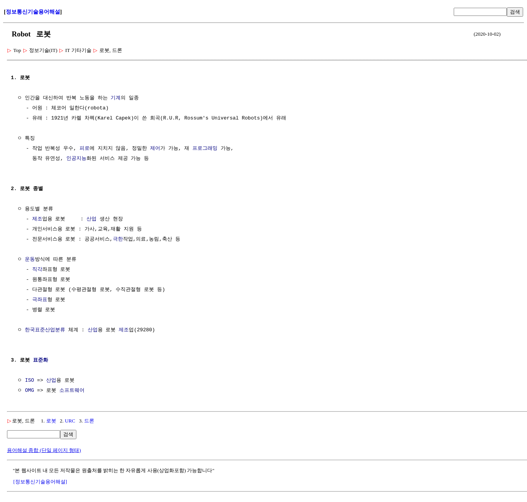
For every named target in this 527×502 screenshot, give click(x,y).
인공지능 (76, 158)
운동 (30, 259)
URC (70, 421)
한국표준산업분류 (45, 330)
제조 (37, 219)
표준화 (40, 360)
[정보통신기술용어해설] (40, 482)
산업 (91, 219)
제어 (155, 148)
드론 (89, 421)
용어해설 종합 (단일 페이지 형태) (44, 450)
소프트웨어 (72, 390)
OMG (29, 390)
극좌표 (39, 299)
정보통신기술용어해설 (33, 12)
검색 (515, 12)
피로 (84, 148)
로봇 (51, 421)
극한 (118, 239)
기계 (116, 98)
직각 (37, 269)
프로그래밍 (205, 148)
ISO (29, 380)
